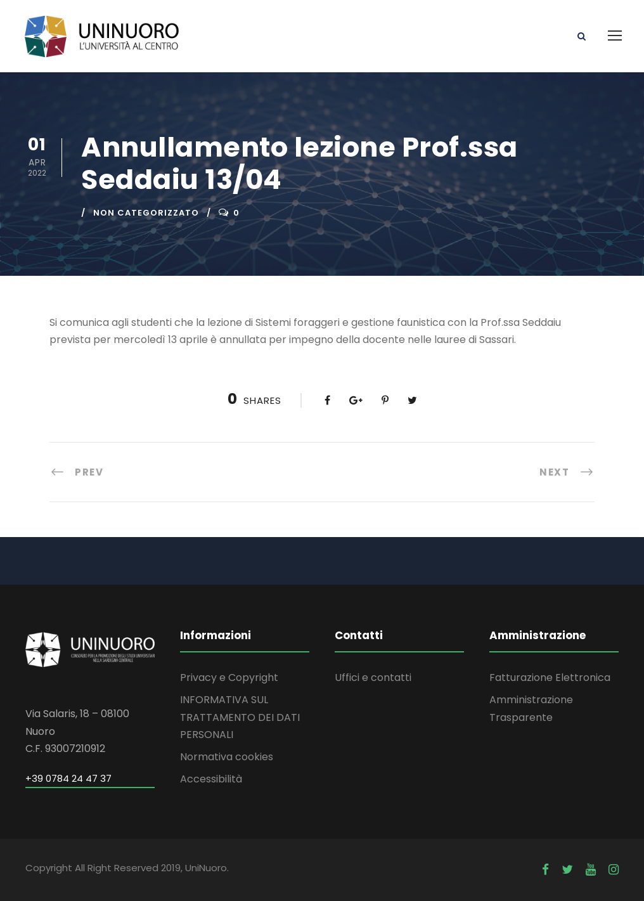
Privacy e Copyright (229, 677)
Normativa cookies (226, 756)
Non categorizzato (146, 213)
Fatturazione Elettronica (549, 677)
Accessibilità (211, 779)
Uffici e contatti (373, 677)
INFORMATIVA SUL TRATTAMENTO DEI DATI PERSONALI (240, 716)
